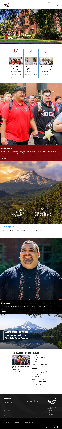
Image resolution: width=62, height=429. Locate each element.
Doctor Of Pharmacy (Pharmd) (25, 426)
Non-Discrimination (50, 414)
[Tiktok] (34, 401)
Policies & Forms (6, 413)
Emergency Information (7, 402)
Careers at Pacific (6, 410)
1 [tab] (27, 347)
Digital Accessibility (50, 412)
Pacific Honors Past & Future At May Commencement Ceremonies (20, 367)
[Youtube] (31, 401)
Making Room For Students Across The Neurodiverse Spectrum (39, 357)
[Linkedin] (37, 401)
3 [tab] (34, 347)
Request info (47, 427)
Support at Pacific (8, 398)
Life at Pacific (47, 6)
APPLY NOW (4, 158)
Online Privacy (49, 410)
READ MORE (4, 311)
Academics (31, 6)
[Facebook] (24, 401)
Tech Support (5, 405)
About (54, 6)
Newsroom (5, 407)
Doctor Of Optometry (15, 426)
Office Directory (6, 415)
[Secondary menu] (57, 6)
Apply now (54, 427)
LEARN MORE (6, 234)
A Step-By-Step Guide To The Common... (39, 426)
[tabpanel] (31, 331)
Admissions (39, 6)
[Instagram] (27, 401)
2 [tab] (31, 347)
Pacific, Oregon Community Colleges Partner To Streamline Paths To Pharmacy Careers (40, 372)
